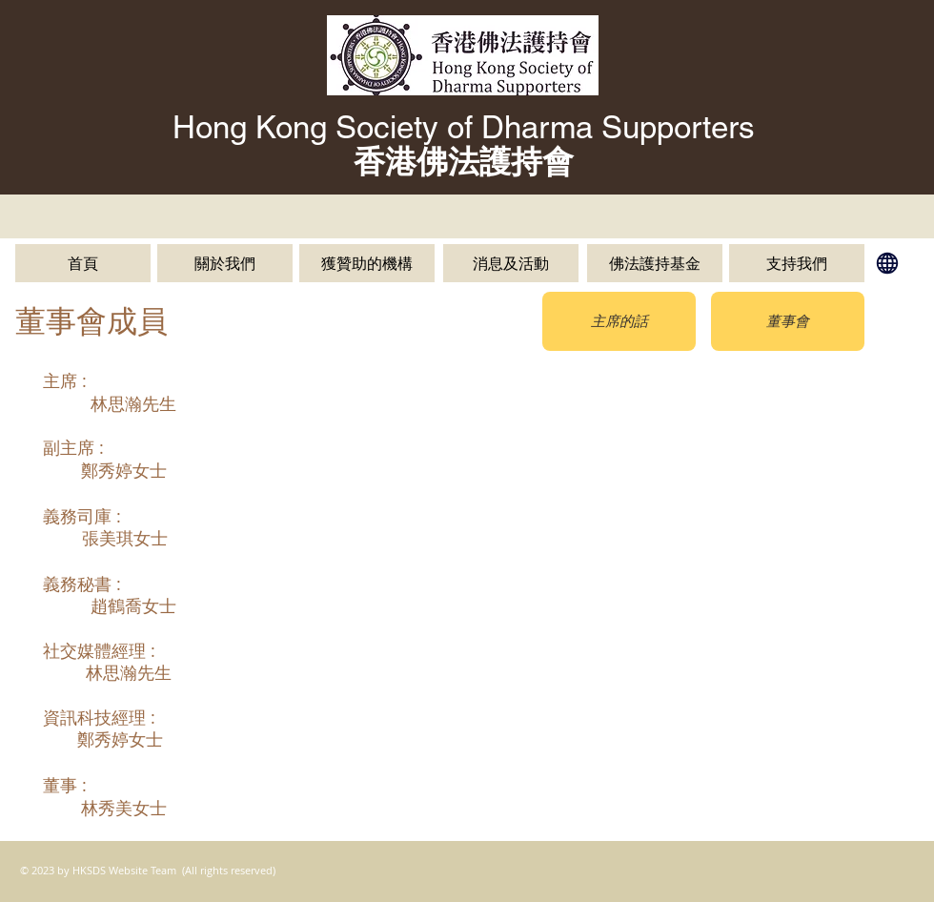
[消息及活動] (511, 263)
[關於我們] (225, 263)
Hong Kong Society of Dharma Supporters (464, 127)
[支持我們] (796, 263)
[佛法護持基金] (654, 263)
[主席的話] (619, 321)
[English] (887, 263)
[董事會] (787, 321)
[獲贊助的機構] (367, 263)
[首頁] (83, 263)
